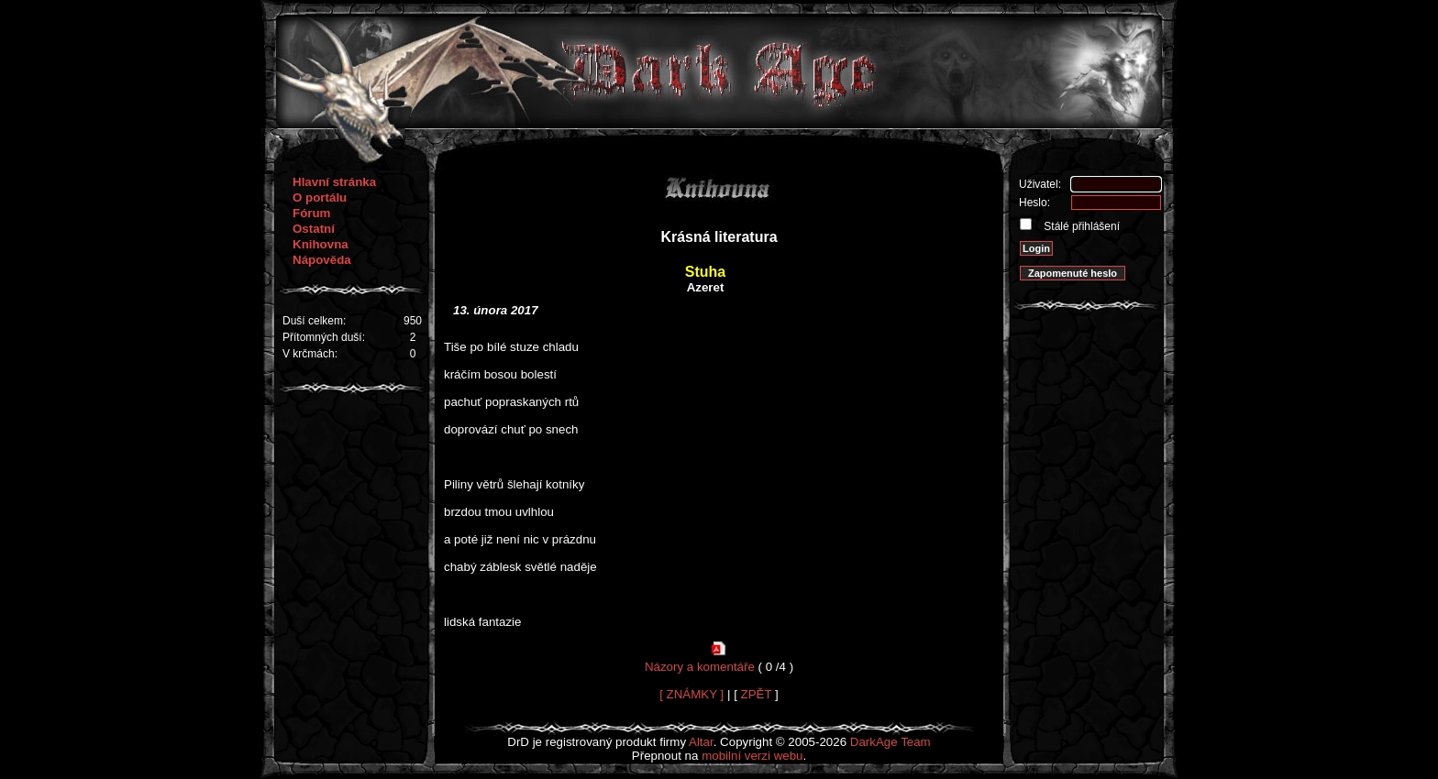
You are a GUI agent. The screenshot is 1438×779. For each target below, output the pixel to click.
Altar (701, 742)
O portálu (320, 197)
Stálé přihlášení (1080, 226)
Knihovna (320, 244)
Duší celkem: (314, 320)
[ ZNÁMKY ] (691, 694)
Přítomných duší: (323, 337)
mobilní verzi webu (752, 756)
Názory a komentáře (700, 667)
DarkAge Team (890, 742)
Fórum (311, 213)
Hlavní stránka (334, 182)
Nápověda (322, 260)
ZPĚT (756, 694)
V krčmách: (309, 353)
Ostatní (314, 229)
